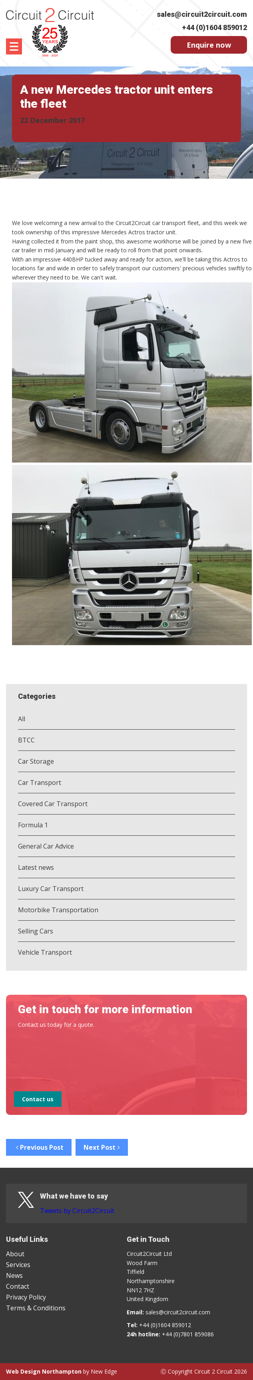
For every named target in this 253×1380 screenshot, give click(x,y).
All (21, 718)
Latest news (36, 867)
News (14, 1275)
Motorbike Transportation (58, 909)
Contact (17, 1286)
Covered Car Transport (53, 803)
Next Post (102, 1147)
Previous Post (39, 1147)
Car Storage (36, 761)
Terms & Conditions (36, 1308)
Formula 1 (33, 825)
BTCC (26, 740)
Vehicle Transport (45, 952)
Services (18, 1264)
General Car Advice (46, 846)
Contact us (38, 1099)
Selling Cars (35, 931)
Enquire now (209, 45)
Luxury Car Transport (51, 888)
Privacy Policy (26, 1297)
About (15, 1253)
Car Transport (39, 782)
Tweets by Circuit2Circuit (77, 1210)
